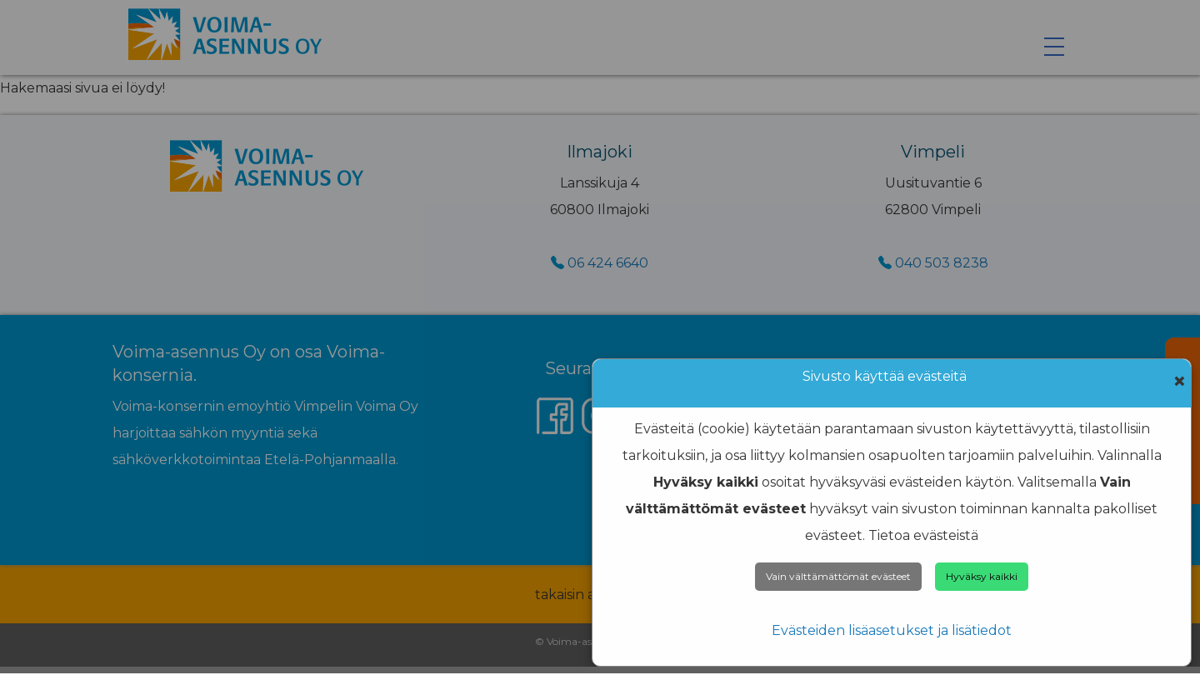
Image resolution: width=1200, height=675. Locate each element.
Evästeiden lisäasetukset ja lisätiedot (892, 630)
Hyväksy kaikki (982, 576)
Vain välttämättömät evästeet (838, 576)
